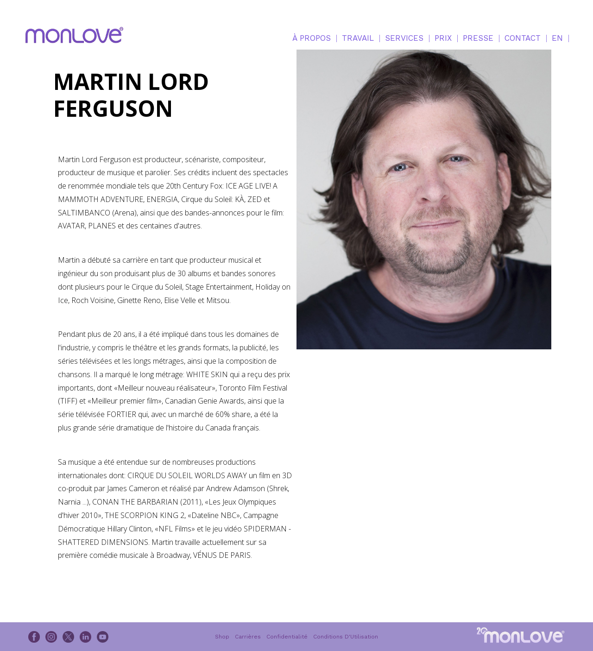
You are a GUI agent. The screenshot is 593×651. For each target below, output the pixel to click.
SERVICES (404, 38)
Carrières (248, 636)
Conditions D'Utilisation (345, 636)
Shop (222, 636)
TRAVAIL (358, 38)
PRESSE (478, 38)
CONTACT (523, 38)
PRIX (443, 38)
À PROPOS (311, 38)
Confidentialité (287, 636)
